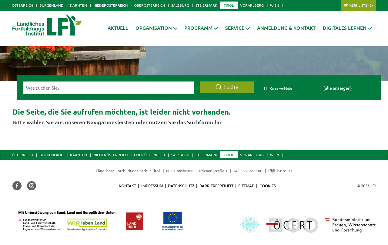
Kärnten (78, 5)
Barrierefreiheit (216, 185)
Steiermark (206, 5)
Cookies (267, 185)
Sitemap (246, 185)
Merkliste (361, 5)
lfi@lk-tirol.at (280, 170)
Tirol (229, 5)
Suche (227, 87)
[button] (201, 28)
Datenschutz (181, 185)
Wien (274, 5)
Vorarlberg (252, 5)
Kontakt (127, 185)
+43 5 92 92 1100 (247, 170)
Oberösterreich (149, 5)
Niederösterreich (110, 5)
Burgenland (51, 5)
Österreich (22, 5)
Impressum (152, 185)
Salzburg (180, 5)
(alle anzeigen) (337, 88)
